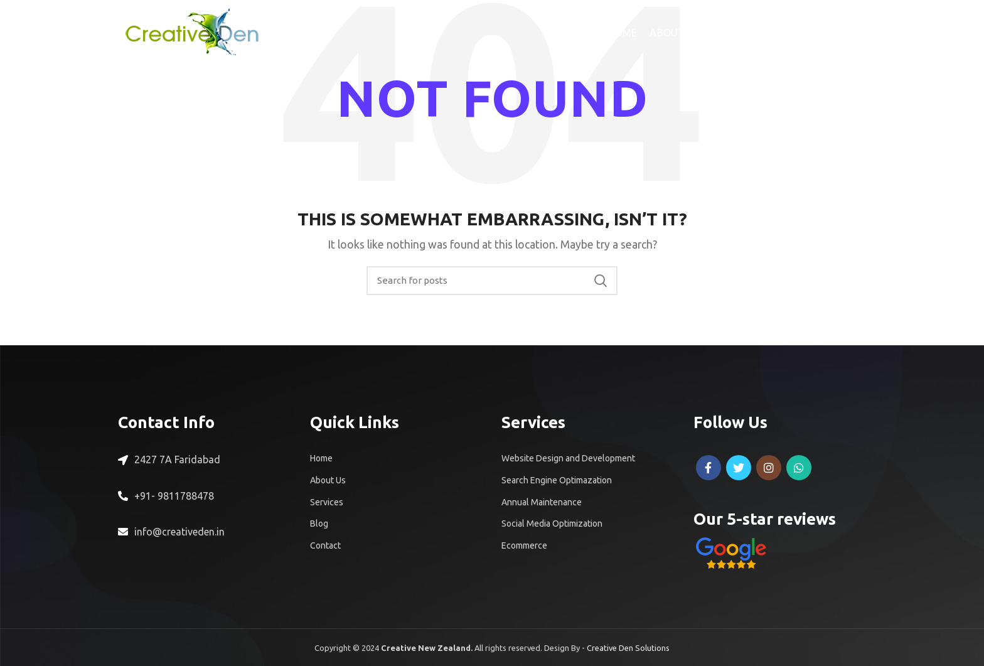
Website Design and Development (568, 458)
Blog (319, 523)
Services (326, 502)
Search (600, 280)
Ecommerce (524, 545)
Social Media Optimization (551, 523)
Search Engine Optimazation (556, 480)
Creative (603, 647)
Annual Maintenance (541, 502)
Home (321, 458)
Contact (325, 545)
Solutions (652, 647)
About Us (328, 480)
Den (627, 647)
